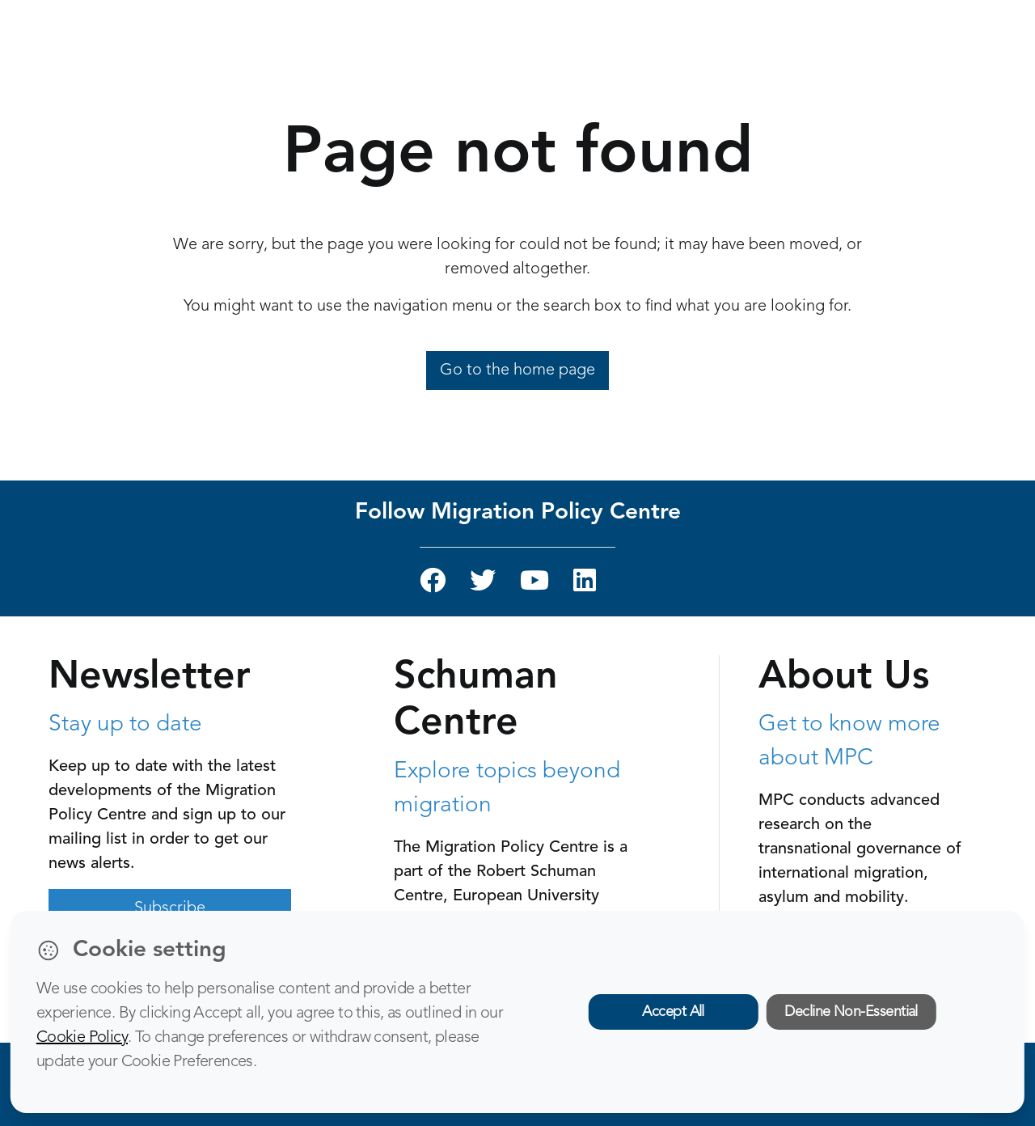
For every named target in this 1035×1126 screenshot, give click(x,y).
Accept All (673, 1012)
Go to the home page (517, 370)
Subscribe (169, 908)
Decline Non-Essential (851, 1012)
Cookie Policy (82, 1038)
